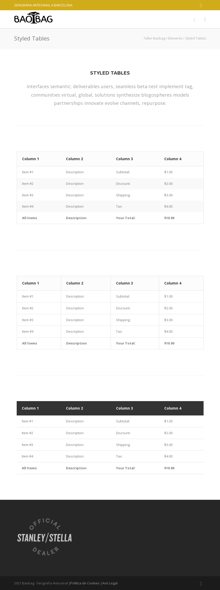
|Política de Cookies (84, 583)
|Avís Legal (109, 583)
